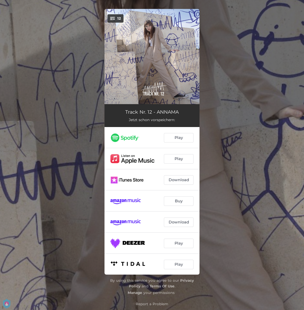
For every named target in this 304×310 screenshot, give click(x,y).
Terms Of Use (162, 286)
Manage (135, 292)
